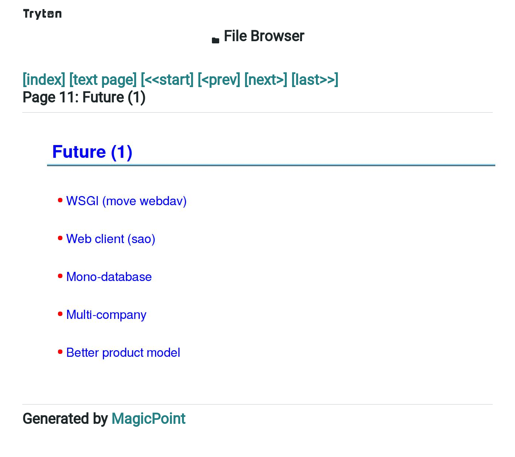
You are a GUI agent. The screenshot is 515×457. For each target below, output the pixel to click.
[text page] (103, 80)
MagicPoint (148, 418)
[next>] (265, 80)
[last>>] (314, 80)
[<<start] (167, 80)
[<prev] (218, 80)
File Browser (257, 36)
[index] (43, 80)
